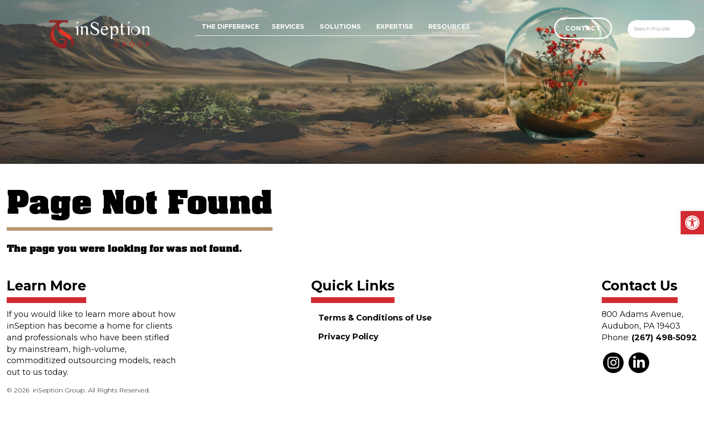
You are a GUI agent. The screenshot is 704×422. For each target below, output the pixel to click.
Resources (449, 26)
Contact (583, 28)
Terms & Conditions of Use (375, 318)
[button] (692, 222)
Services (288, 26)
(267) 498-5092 (664, 338)
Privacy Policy (348, 337)
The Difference (230, 26)
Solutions (340, 26)
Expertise (394, 26)
